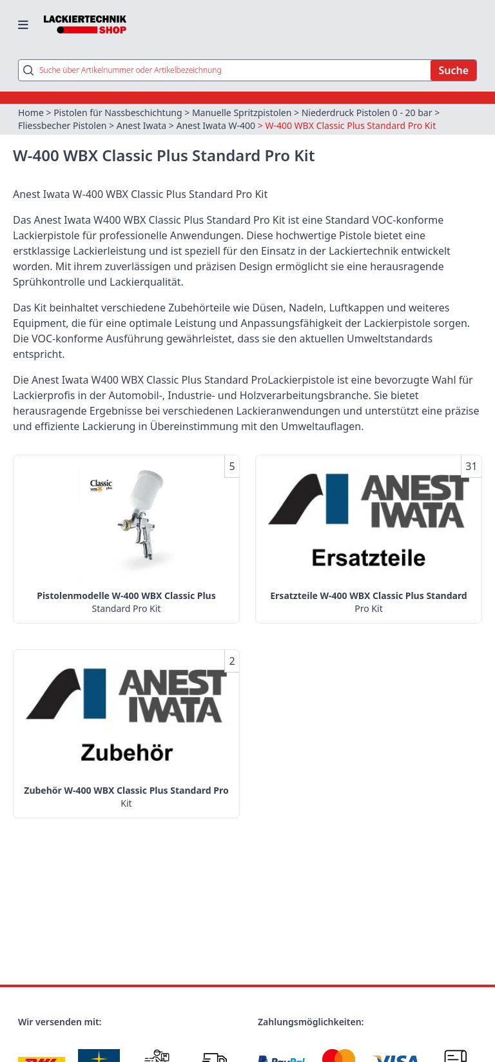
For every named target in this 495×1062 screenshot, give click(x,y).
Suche (453, 70)
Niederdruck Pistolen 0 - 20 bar (367, 112)
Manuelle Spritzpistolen (241, 112)
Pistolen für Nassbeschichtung (117, 112)
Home (31, 112)
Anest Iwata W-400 (215, 125)
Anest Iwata (141, 125)
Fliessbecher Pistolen (62, 125)
